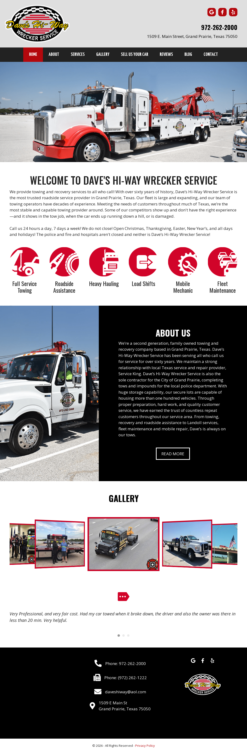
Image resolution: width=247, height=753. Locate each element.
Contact (211, 54)
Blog (188, 54)
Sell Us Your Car (134, 54)
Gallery (102, 54)
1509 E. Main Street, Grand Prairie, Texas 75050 (192, 36)
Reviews (166, 54)
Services (78, 54)
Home (33, 54)
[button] (211, 12)
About (54, 54)
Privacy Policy (145, 745)
